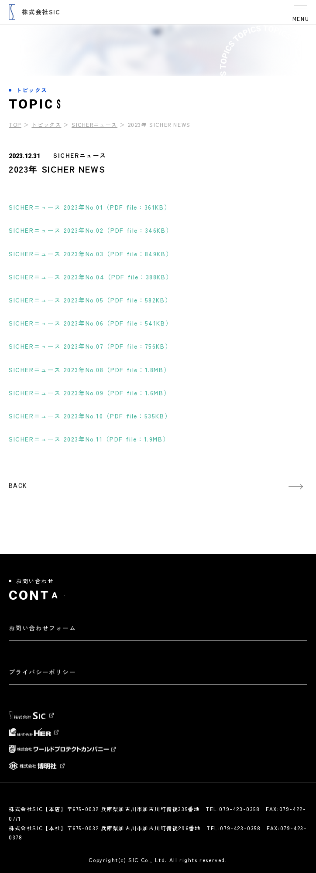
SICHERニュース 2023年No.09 (89, 392)
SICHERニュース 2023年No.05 (90, 300)
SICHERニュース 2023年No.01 (90, 207)
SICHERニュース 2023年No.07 (90, 346)
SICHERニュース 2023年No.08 (89, 369)
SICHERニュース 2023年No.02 (90, 230)
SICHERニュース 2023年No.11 (89, 439)
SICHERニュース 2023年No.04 (90, 276)
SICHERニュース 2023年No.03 (90, 253)
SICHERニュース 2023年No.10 (90, 415)
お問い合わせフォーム (42, 631)
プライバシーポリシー (42, 676)
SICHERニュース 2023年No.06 (90, 323)
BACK (18, 489)
